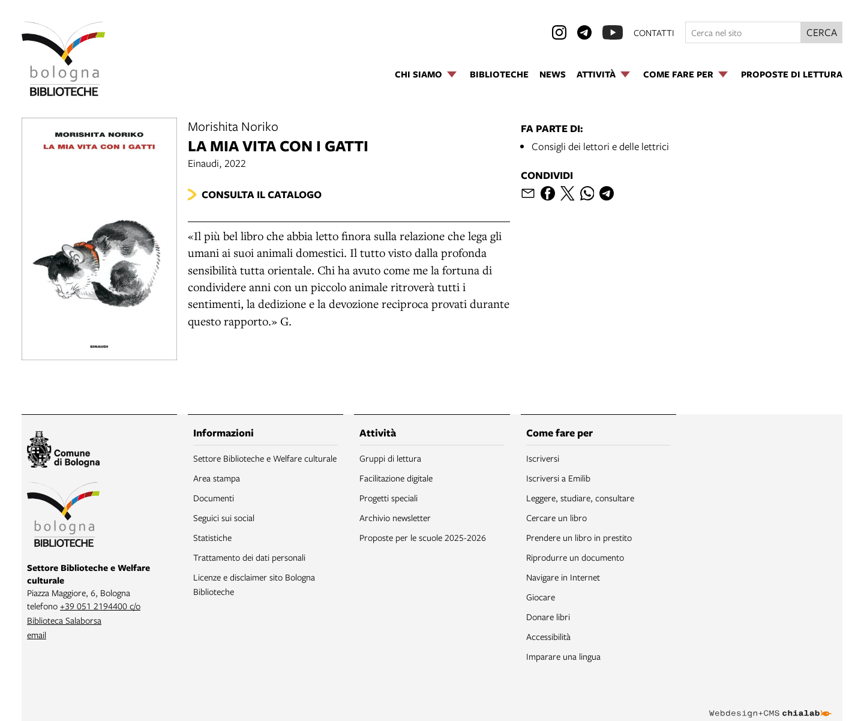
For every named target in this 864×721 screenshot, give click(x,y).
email (36, 635)
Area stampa (216, 478)
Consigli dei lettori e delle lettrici (600, 146)
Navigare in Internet (563, 577)
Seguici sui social (223, 517)
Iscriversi (542, 458)
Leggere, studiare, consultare (580, 498)
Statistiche (212, 537)
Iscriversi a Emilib (558, 478)
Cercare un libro (556, 517)
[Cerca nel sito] (743, 32)
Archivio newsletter (395, 517)
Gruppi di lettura (390, 458)
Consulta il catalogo (262, 194)
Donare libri (548, 617)
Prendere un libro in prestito (579, 537)
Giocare (540, 597)
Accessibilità (548, 636)
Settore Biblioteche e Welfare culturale (265, 458)
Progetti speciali (388, 498)
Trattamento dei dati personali (249, 557)
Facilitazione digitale (396, 478)
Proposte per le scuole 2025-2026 (422, 537)
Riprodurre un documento (575, 557)
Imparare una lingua (563, 656)
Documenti (213, 498)
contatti (654, 32)
